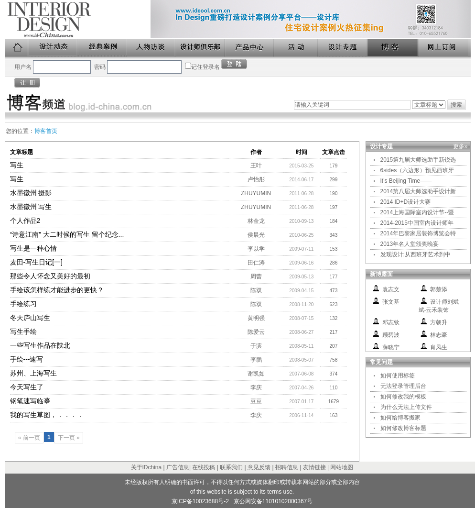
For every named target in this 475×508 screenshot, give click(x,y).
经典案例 (102, 48)
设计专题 (342, 48)
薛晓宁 (390, 347)
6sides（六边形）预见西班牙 (417, 170)
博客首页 (45, 131)
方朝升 (438, 322)
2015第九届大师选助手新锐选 (418, 159)
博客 (393, 48)
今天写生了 (26, 387)
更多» (460, 146)
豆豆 (256, 401)
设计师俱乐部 (200, 48)
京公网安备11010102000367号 (273, 501)
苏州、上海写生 (33, 373)
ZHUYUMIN (256, 193)
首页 (17, 48)
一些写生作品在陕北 (40, 345)
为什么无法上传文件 (406, 407)
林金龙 (256, 221)
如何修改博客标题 (403, 428)
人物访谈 (151, 48)
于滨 (256, 345)
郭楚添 (438, 289)
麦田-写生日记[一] (36, 262)
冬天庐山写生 (30, 317)
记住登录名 (205, 67)
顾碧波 (390, 334)
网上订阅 (444, 48)
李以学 (256, 248)
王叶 (256, 165)
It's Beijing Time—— (406, 180)
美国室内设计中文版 (78, 19)
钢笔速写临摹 (30, 401)
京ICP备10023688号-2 (200, 501)
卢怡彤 (256, 179)
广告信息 (177, 467)
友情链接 (314, 467)
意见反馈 (259, 467)
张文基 (390, 301)
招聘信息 (286, 467)
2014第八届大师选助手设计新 (418, 191)
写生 (16, 165)
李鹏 (256, 359)
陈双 (256, 290)
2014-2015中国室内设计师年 (416, 223)
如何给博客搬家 (400, 417)
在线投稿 (203, 467)
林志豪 (438, 334)
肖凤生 (438, 347)
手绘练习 (23, 304)
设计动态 (53, 48)
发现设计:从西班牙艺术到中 (415, 254)
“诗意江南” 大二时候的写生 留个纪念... (67, 234)
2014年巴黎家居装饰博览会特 (418, 233)
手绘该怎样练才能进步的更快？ (57, 290)
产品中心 (249, 48)
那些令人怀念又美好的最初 (50, 276)
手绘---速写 (26, 359)
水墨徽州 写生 (31, 206)
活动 (296, 48)
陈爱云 (256, 332)
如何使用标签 (397, 375)
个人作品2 (25, 220)
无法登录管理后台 (403, 386)
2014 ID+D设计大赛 (405, 202)
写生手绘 (23, 331)
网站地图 (341, 467)
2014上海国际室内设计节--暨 (417, 212)
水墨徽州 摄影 (31, 193)
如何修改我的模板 (403, 396)
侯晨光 (256, 235)
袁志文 (390, 289)
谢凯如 (256, 373)
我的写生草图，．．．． (47, 415)
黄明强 (256, 318)
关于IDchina (146, 467)
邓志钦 (390, 322)
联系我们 (231, 467)
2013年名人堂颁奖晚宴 (409, 244)
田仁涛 (256, 262)
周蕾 (256, 276)
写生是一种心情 (33, 248)
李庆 (256, 387)
